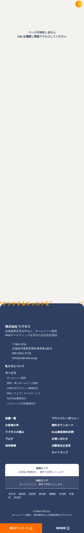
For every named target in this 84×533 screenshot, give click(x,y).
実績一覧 (10, 418)
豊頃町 (42, 493)
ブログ (9, 439)
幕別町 (22, 493)
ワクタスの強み (14, 432)
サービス (10, 373)
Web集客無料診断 (62, 432)
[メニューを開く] (78, 4)
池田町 (32, 493)
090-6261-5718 (21, 353)
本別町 (62, 493)
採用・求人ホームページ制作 (22, 383)
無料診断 (63, 528)
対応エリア (42, 482)
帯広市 (12, 493)
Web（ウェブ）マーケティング (24, 393)
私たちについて (14, 366)
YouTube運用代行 (16, 398)
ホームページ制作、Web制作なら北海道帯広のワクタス (42, 514)
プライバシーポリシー (65, 418)
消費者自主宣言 (61, 445)
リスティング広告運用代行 (21, 403)
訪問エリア (42, 470)
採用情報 (10, 445)
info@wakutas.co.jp (24, 358)
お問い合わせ (59, 439)
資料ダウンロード (62, 425)
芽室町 (17, 497)
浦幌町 (52, 493)
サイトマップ (59, 452)
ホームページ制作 (16, 377)
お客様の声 (12, 425)
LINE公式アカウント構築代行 (22, 388)
